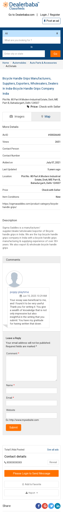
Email (10, 397)
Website (10, 410)
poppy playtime (19, 292)
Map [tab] (45, 116)
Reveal (53, 462)
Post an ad (51, 20)
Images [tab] (17, 116)
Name (10, 385)
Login (43, 14)
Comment (12, 353)
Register (55, 14)
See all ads (53, 449)
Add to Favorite (31, 484)
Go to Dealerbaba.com (21, 14)
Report (32, 493)
